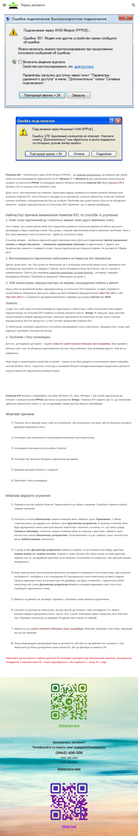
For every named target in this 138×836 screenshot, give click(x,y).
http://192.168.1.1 (109, 293)
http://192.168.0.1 (15, 297)
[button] (4, 5)
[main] (69, 275)
